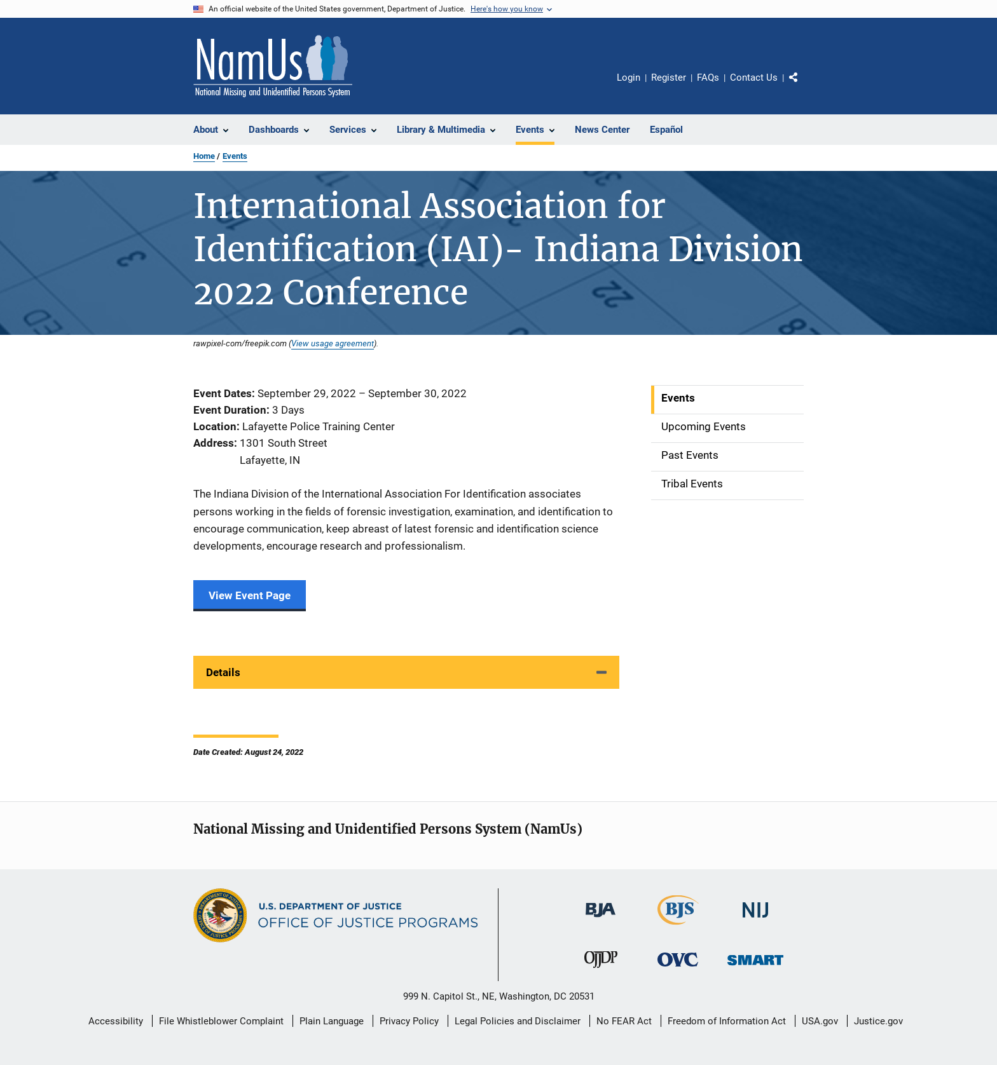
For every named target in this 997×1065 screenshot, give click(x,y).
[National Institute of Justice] (755, 920)
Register (668, 77)
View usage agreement (332, 343)
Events (235, 156)
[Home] (272, 66)
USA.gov (820, 1021)
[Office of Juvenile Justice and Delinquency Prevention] (600, 970)
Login (628, 77)
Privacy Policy (409, 1021)
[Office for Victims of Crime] (677, 969)
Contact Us (754, 77)
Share (803, 86)
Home (204, 156)
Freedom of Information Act (727, 1021)
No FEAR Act (624, 1021)
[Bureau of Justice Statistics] (678, 927)
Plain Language (331, 1021)
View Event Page (250, 595)
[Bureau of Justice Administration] (600, 919)
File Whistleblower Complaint (221, 1021)
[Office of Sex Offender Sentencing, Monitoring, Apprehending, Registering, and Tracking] (755, 967)
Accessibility (115, 1021)
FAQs (708, 77)
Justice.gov (878, 1021)
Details (223, 672)
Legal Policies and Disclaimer (518, 1021)
